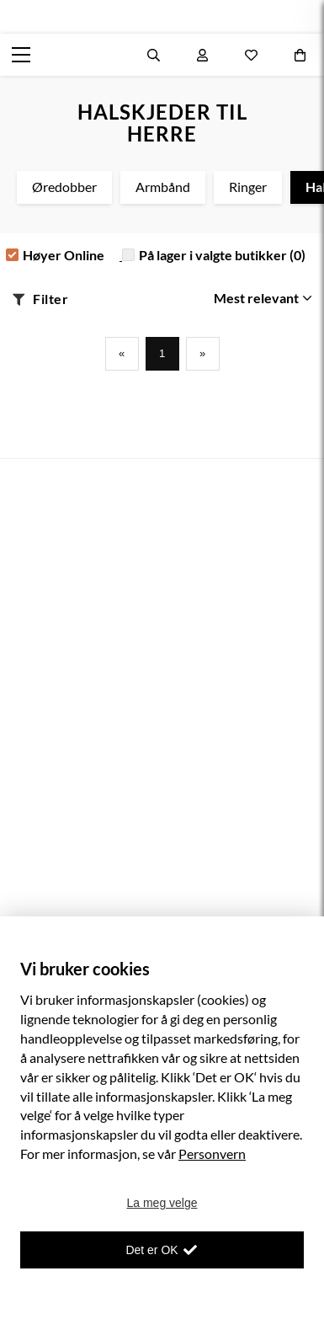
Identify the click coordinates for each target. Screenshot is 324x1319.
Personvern (212, 1153)
